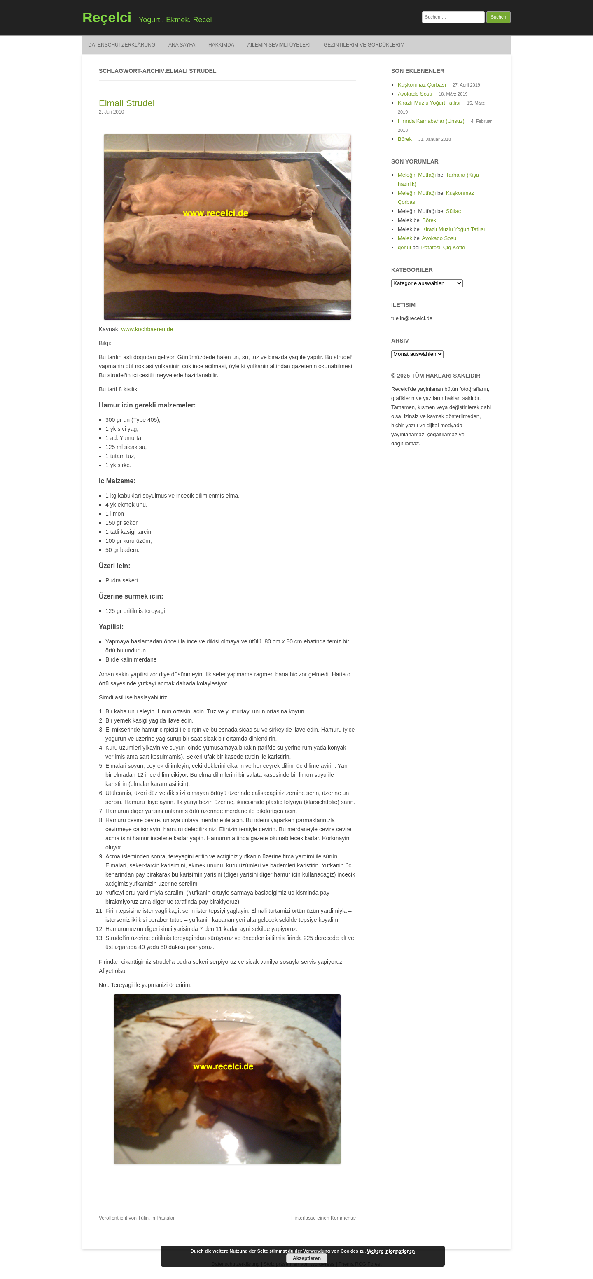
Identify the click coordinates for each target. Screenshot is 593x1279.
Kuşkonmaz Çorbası (422, 85)
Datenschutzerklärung (121, 45)
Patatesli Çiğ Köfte (443, 247)
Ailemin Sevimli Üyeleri (279, 45)
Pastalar (165, 1218)
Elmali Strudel (127, 103)
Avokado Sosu (415, 94)
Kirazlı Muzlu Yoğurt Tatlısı (429, 103)
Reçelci (106, 17)
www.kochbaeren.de (147, 329)
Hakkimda (221, 45)
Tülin (143, 1218)
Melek (405, 238)
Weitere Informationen (391, 1251)
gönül (404, 247)
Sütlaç (453, 211)
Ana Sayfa (181, 45)
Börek (405, 139)
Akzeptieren (307, 1258)
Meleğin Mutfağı (417, 175)
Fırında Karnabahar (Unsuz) (431, 121)
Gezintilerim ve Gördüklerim (364, 45)
